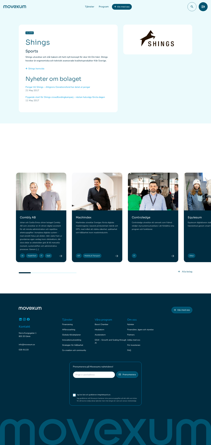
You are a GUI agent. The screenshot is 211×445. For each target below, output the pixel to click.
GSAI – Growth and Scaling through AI (110, 341)
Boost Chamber (101, 324)
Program (104, 6)
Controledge (141, 217)
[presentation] (94, 385)
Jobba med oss (133, 340)
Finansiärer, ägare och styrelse (140, 329)
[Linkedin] (20, 320)
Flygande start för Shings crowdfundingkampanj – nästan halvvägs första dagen (65, 97)
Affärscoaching (68, 329)
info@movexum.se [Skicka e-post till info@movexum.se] (27, 344)
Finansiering (67, 324)
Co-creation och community (74, 350)
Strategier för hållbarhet (72, 345)
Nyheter (130, 324)
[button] (191, 6)
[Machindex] (116, 256)
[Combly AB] (60, 256)
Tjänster (89, 6)
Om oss (132, 320)
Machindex (83, 217)
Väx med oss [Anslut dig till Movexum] (182, 310)
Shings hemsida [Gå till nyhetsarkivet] (34, 68)
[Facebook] (28, 320)
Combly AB (28, 217)
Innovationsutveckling (71, 340)
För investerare (133, 345)
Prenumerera (127, 374)
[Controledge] (172, 256)
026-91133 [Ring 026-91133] (24, 349)
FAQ (129, 350)
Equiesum (195, 217)
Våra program (103, 320)
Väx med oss (123, 6)
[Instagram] (24, 320)
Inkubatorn (99, 329)
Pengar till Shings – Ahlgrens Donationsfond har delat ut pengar (57, 87)
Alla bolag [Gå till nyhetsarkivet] (185, 271)
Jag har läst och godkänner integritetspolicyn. (98, 395)
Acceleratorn (100, 334)
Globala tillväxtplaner (71, 334)
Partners (131, 334)
